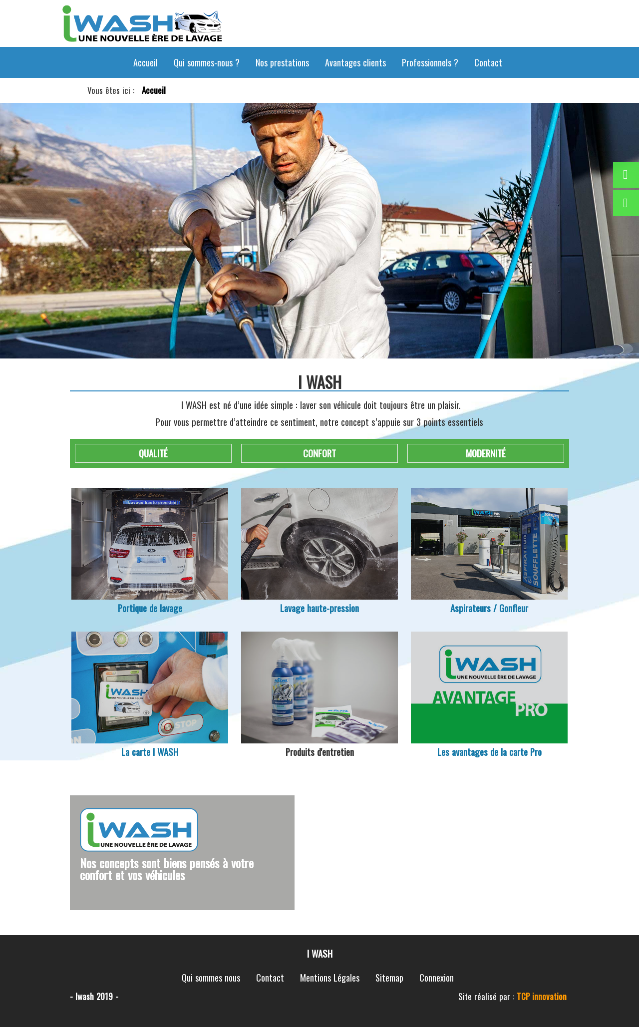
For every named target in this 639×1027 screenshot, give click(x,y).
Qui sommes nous (211, 977)
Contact (488, 62)
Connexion (436, 977)
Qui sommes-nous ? (207, 62)
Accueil (145, 62)
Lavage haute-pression (319, 608)
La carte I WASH (149, 751)
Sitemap (389, 977)
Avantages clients (355, 62)
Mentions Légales (329, 977)
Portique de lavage (150, 608)
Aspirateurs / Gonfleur (489, 608)
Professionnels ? (430, 62)
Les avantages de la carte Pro (489, 751)
